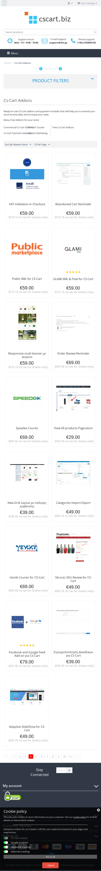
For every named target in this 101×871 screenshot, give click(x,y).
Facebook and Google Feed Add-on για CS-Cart (27, 654)
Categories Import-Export (73, 503)
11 (70, 756)
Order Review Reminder (73, 353)
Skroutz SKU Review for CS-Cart (73, 579)
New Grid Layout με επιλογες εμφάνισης (27, 504)
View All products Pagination (73, 428)
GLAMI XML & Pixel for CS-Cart (73, 279)
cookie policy (79, 817)
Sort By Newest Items (18, 144)
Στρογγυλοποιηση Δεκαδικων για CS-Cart (73, 653)
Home (7, 63)
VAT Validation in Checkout (27, 204)
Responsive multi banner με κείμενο (27, 355)
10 (64, 756)
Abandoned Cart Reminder (73, 204)
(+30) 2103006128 (86, 42)
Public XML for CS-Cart (27, 279)
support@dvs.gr (58, 42)
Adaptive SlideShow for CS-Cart (27, 728)
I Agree (50, 865)
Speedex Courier (27, 428)
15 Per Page (42, 144)
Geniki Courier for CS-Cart (27, 577)
